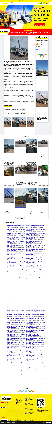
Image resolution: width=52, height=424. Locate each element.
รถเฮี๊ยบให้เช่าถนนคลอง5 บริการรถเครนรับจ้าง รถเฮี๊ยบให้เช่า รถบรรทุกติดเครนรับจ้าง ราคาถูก (35, 262)
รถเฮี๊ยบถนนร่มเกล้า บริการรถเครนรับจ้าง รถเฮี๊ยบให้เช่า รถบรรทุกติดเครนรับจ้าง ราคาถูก (15, 286)
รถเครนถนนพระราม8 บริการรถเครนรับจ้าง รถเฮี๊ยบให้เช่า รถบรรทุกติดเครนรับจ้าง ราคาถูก (35, 343)
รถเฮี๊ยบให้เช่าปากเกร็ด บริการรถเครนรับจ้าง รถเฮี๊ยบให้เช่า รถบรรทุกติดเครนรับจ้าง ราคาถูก (16, 339)
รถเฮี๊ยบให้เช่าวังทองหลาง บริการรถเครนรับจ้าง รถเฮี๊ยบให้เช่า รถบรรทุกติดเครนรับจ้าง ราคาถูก (35, 230)
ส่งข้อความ (32, 419)
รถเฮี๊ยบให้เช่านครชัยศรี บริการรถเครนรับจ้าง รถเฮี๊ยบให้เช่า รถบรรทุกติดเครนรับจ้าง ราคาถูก (35, 303)
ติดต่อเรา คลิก (46, 2)
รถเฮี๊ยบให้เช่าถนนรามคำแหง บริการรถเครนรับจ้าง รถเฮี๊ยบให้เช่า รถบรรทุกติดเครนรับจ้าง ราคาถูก (16, 250)
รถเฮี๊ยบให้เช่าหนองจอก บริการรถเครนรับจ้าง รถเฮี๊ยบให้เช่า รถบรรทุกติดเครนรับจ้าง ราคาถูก (16, 270)
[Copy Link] (37, 54)
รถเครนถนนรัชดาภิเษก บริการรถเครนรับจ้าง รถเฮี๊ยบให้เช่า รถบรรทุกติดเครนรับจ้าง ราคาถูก (16, 331)
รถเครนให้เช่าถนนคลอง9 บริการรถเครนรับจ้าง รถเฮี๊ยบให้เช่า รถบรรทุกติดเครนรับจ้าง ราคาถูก (16, 246)
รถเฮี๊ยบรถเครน (40, 47)
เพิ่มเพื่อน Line (39, 46)
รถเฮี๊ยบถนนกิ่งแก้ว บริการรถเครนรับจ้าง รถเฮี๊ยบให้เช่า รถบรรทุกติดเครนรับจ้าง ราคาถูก (9, 163)
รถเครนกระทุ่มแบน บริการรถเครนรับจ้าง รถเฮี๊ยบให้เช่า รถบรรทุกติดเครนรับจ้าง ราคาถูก (42, 118)
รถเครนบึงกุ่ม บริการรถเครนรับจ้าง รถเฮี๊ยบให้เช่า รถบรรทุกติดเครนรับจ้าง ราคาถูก (35, 226)
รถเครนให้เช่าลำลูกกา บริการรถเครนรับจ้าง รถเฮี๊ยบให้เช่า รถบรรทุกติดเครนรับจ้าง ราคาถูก (15, 303)
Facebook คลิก (24, 112)
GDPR (19, 422)
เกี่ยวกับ (27, 3)
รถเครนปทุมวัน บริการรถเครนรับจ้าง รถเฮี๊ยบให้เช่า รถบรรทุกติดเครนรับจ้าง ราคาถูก (16, 343)
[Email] (40, 56)
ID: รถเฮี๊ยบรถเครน (16, 113)
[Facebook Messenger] (42, 54)
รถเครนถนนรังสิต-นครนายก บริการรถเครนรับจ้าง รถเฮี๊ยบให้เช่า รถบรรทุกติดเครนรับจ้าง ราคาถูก (35, 311)
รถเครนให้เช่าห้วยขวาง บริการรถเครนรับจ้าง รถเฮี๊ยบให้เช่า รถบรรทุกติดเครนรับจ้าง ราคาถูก (16, 367)
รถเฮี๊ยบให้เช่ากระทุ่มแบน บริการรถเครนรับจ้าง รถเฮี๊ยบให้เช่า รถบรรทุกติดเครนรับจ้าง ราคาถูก (9, 212)
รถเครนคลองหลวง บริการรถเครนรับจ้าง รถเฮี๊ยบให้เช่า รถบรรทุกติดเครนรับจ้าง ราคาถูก (35, 375)
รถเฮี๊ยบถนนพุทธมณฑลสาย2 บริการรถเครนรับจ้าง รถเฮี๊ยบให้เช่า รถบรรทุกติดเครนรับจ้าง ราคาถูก (35, 327)
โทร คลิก (7, 112)
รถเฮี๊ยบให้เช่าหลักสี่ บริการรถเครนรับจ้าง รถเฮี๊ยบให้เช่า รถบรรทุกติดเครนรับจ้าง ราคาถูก (43, 157)
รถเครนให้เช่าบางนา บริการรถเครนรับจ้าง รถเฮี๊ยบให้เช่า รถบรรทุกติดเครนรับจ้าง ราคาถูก (15, 384)
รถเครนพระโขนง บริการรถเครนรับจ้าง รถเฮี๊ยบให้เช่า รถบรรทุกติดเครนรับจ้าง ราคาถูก (16, 351)
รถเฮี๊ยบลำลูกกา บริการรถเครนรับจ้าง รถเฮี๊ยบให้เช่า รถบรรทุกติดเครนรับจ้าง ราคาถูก (35, 339)
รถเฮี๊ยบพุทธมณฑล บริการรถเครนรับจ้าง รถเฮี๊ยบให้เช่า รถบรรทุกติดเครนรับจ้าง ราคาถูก (15, 315)
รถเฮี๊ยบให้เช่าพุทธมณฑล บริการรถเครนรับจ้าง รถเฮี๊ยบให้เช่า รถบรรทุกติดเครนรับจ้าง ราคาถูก (35, 319)
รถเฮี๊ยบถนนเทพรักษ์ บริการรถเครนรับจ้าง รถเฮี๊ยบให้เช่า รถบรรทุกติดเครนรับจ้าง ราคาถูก (35, 238)
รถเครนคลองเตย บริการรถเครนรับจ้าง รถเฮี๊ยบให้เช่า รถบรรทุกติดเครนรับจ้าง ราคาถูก (16, 278)
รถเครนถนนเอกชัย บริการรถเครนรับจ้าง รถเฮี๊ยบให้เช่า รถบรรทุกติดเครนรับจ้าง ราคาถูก (32, 183)
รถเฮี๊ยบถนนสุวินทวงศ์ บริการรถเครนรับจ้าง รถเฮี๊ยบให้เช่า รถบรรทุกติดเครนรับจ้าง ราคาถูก (16, 335)
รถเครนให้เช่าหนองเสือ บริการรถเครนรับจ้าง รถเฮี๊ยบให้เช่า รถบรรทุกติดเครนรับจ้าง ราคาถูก (35, 363)
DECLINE (44, 422)
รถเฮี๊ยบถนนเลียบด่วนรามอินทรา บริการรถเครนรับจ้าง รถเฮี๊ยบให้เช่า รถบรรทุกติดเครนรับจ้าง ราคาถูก (35, 234)
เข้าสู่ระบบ (44, 0)
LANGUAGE (48, 0)
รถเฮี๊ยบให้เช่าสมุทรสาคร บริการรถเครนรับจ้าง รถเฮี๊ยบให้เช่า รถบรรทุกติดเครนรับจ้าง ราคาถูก (35, 290)
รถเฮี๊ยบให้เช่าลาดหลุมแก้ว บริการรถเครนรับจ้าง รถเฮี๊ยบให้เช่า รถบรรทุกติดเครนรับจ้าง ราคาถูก (35, 371)
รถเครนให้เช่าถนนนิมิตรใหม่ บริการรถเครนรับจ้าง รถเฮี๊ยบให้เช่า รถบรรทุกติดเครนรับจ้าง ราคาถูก (35, 379)
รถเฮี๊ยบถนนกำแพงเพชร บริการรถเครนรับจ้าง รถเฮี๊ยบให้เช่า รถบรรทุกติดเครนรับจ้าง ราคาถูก (35, 250)
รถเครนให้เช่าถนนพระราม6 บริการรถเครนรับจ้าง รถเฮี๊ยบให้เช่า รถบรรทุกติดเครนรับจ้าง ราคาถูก (16, 319)
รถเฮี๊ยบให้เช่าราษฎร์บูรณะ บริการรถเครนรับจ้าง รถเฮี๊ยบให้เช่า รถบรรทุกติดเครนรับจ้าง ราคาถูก (16, 299)
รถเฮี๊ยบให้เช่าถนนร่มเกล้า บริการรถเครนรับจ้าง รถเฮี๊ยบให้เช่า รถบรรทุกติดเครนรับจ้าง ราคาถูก (20, 183)
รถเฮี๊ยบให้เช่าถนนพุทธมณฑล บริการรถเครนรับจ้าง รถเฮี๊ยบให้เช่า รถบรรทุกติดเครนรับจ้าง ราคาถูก (35, 274)
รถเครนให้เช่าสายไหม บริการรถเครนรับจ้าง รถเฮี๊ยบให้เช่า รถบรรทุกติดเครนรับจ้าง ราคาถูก (31, 413)
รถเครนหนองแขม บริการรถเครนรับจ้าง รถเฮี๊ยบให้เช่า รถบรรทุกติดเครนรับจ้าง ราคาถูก (16, 230)
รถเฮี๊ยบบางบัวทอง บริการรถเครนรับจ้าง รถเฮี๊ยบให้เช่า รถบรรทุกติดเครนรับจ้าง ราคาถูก (15, 242)
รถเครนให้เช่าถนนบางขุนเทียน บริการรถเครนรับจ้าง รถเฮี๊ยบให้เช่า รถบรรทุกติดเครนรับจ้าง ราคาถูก (31, 163)
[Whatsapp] (46, 54)
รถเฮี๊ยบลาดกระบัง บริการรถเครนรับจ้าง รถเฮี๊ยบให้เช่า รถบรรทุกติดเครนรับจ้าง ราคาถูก (35, 254)
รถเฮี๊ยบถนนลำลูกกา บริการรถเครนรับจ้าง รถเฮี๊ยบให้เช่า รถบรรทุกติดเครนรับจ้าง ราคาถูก (15, 266)
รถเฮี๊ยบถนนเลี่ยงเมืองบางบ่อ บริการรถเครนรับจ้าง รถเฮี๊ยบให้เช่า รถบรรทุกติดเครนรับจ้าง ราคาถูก (16, 238)
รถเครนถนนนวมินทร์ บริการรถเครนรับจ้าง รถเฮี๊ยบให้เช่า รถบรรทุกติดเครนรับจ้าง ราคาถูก (20, 157)
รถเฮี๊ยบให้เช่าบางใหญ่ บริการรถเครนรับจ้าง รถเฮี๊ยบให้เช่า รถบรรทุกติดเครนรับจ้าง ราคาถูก (35, 242)
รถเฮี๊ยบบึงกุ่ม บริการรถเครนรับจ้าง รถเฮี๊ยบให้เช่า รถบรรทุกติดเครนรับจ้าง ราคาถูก (31, 404)
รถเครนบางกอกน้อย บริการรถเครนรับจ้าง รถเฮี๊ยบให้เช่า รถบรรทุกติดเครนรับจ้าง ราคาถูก (15, 226)
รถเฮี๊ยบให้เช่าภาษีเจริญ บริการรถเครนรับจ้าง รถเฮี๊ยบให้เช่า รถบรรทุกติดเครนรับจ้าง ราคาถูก (16, 258)
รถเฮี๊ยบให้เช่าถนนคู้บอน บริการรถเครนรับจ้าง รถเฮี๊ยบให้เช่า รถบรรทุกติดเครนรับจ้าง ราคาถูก (42, 86)
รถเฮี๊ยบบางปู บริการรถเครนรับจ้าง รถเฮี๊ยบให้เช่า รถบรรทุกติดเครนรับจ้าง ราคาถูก (35, 351)
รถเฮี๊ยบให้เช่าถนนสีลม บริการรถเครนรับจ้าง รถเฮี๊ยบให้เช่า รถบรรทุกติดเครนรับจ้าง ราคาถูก (16, 347)
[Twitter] (43, 54)
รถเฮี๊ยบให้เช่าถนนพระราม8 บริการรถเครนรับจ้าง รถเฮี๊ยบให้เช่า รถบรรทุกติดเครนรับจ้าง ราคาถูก (35, 367)
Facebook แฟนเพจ (40, 49)
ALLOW (49, 422)
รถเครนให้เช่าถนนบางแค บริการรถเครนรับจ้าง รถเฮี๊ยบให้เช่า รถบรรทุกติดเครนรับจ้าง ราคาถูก (16, 254)
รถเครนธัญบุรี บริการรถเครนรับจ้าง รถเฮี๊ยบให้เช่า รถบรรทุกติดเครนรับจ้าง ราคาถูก (31, 409)
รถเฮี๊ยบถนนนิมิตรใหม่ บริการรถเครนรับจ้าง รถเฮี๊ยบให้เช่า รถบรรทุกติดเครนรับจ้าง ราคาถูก (20, 217)
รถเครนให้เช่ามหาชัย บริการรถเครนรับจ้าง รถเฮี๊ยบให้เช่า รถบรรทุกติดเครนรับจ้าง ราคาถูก (43, 186)
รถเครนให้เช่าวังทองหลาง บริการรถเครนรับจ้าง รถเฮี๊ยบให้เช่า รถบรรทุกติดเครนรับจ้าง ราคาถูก (35, 347)
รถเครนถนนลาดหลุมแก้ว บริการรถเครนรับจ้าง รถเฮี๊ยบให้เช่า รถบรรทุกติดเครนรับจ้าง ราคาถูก (35, 315)
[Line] (39, 54)
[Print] (43, 56)
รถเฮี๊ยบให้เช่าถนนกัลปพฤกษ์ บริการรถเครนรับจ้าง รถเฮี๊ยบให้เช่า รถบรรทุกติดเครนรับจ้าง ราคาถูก (16, 262)
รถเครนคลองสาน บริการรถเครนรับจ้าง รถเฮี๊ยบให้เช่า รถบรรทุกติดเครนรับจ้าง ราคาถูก (16, 234)
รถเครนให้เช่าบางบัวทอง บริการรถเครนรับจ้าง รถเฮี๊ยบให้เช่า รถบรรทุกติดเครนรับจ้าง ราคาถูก (16, 375)
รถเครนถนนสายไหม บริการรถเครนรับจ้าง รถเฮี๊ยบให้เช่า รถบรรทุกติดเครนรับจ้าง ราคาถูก (15, 363)
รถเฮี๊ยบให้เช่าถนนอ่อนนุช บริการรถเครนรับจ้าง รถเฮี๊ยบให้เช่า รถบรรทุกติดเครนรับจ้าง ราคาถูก (16, 290)
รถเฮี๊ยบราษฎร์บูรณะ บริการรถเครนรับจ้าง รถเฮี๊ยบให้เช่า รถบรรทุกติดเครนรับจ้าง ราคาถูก (35, 355)
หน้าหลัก (17, 3)
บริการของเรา (20, 3)
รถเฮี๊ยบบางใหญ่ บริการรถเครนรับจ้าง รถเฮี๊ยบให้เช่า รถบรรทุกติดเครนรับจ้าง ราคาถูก (16, 323)
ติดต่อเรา (41, 0)
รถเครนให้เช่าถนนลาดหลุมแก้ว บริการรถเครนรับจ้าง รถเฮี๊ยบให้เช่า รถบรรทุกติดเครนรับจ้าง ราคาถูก (16, 307)
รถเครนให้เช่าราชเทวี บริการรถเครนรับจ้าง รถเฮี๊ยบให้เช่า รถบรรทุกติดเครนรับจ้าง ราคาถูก (15, 274)
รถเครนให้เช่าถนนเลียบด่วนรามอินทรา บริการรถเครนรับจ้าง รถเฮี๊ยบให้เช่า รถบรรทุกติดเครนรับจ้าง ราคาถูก (35, 299)
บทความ (24, 3)
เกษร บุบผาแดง (24, 113)
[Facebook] (40, 54)
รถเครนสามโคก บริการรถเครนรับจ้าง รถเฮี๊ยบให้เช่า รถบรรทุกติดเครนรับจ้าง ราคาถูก (35, 258)
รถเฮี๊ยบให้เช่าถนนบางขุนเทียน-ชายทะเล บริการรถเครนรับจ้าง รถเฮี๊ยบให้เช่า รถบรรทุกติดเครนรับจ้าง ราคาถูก (35, 335)
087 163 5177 (46, 3)
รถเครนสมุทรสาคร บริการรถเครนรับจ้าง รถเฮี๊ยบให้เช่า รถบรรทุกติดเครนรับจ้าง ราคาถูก (15, 311)
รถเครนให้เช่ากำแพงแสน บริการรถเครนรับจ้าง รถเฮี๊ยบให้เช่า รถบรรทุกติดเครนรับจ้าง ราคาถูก (31, 399)
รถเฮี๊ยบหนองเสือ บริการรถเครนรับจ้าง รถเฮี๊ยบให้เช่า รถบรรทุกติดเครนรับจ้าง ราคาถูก (35, 331)
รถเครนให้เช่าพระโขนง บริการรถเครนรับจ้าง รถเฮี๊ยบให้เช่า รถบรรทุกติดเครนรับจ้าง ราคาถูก (31, 212)
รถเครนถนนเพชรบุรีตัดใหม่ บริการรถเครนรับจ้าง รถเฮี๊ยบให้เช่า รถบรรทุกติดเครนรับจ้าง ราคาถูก (35, 286)
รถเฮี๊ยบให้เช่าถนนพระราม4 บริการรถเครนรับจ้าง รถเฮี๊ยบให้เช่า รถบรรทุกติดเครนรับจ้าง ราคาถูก (35, 246)
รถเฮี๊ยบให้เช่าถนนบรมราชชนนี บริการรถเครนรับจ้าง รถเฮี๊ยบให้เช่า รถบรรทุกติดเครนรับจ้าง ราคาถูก (16, 295)
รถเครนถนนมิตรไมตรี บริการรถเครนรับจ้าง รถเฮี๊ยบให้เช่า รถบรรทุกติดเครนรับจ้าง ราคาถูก (35, 266)
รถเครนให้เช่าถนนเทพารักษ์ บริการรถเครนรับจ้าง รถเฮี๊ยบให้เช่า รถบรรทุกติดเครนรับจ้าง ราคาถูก (35, 384)
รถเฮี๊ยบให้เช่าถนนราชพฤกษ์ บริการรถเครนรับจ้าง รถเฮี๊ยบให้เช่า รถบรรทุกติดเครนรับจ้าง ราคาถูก (16, 327)
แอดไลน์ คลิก (15, 112)
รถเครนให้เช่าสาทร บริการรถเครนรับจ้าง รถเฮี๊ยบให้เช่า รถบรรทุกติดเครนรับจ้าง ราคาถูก (35, 323)
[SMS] (42, 56)
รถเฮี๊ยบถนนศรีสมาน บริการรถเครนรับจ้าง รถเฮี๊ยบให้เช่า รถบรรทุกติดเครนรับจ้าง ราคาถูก (15, 359)
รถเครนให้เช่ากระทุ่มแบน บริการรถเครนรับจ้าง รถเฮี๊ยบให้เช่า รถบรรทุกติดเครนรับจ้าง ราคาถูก (16, 371)
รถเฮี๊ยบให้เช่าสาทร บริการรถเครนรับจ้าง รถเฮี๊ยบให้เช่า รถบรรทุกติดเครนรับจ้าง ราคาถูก (34, 359)
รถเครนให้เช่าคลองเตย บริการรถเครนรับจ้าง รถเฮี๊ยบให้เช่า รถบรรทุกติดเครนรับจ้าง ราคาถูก (16, 282)
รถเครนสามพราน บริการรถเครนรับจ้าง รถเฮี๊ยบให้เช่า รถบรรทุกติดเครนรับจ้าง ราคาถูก (35, 270)
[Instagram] (45, 54)
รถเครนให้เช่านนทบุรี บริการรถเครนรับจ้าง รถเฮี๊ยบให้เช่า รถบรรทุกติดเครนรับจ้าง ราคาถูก (9, 186)
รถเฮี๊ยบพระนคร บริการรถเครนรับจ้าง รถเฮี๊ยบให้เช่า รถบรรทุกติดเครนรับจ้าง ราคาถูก (43, 212)
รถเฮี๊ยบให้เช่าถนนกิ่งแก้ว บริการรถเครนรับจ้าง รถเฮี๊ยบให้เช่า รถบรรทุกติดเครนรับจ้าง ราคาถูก (35, 295)
